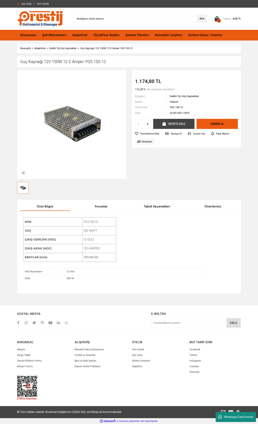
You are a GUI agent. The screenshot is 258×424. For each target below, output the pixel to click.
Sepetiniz (137, 366)
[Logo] (40, 18)
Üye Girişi (137, 355)
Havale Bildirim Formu (29, 360)
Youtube (194, 366)
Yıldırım (174, 101)
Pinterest (194, 372)
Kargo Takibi (23, 355)
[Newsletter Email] (196, 323)
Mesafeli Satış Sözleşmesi (89, 349)
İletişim (21, 349)
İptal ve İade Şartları (85, 360)
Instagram (195, 360)
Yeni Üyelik (138, 349)
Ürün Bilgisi (45, 206)
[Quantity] (143, 124)
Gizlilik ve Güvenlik (85, 355)
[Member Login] (26, 4)
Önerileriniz (213, 206)
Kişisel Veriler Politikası (87, 366)
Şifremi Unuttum (141, 360)
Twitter (193, 355)
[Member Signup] (43, 4)
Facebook (194, 349)
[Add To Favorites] (147, 134)
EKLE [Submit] (233, 323)
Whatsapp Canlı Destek (235, 417)
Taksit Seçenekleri (157, 206)
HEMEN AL (217, 123)
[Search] (141, 19)
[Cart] (227, 19)
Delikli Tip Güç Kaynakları (184, 96)
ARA (201, 18)
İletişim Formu (25, 366)
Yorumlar (101, 206)
